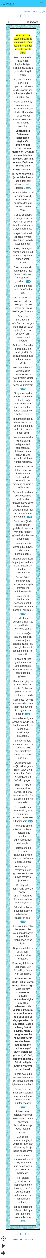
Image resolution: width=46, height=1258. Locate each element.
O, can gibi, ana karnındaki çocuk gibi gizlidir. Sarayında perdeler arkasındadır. (23, 814)
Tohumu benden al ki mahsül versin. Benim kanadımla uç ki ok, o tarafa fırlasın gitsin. (23, 425)
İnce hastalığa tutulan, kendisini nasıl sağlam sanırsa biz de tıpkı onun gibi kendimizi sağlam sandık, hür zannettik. (23, 644)
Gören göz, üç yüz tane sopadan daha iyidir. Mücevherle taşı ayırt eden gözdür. (23, 706)
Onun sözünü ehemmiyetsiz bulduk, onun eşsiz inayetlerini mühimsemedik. (23, 584)
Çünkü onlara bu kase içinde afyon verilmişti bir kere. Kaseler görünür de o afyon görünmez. (23, 221)
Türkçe (34, 11)
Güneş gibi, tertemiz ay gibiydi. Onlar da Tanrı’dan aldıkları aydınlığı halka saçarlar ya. (23, 1143)
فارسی (42, 11)
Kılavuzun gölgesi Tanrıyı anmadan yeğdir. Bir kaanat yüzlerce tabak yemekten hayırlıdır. (23, 688)
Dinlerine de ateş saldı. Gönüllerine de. (23, 289)
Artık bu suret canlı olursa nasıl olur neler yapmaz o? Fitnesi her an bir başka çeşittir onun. (22, 304)
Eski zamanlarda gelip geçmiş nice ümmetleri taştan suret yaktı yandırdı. (23, 274)
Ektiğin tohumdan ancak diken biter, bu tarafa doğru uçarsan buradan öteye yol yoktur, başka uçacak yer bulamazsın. (23, 403)
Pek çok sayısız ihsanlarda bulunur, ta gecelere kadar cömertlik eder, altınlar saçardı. (23, 1096)
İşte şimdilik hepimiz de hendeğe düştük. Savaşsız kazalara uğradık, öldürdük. (23, 603)
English (27, 11)
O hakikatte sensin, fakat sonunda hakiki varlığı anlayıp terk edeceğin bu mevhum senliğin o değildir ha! (23, 477)
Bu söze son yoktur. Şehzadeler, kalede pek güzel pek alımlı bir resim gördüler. (23, 181)
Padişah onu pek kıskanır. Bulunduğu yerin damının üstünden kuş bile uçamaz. (23, 855)
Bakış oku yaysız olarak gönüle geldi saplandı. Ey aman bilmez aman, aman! (23, 255)
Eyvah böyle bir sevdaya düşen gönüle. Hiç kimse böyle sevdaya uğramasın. (23, 873)
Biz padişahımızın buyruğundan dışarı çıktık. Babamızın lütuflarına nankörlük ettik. (22, 565)
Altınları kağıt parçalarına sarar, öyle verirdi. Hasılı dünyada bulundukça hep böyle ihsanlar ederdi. (23, 1121)
